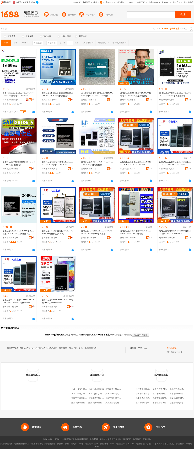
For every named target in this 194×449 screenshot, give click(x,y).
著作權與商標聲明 (80, 439)
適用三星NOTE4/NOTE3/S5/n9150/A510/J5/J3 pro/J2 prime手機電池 (96, 232)
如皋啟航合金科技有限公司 (181, 393)
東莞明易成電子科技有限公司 (50, 100)
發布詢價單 (172, 348)
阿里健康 (180, 444)
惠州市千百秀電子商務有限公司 (50, 237)
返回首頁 (128, 335)
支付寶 (159, 444)
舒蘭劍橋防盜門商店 (178, 398)
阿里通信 (140, 444)
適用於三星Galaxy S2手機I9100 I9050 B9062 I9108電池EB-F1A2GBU (57, 163)
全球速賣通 (50, 444)
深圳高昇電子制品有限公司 (164, 389)
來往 (166, 444)
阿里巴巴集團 (6, 444)
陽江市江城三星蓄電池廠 (82, 403)
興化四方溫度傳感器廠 (179, 389)
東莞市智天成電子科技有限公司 (11, 237)
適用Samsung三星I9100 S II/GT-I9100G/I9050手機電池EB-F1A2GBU (18, 94)
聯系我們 (137, 439)
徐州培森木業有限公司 (145, 393)
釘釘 (172, 444)
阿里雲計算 (121, 444)
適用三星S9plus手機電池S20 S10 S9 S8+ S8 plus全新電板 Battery (57, 232)
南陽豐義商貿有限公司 (179, 403)
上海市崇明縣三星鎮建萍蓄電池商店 (120, 398)
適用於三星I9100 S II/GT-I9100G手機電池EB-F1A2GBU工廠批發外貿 (135, 94)
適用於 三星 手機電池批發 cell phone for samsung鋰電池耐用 (19, 163)
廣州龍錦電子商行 (88, 100)
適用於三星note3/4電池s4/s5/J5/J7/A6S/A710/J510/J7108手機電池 (135, 232)
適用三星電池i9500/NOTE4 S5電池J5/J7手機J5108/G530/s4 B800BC (175, 232)
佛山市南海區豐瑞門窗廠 (163, 398)
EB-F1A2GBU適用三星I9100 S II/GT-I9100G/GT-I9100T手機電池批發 (175, 94)
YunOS (131, 444)
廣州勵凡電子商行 (88, 168)
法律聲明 (94, 439)
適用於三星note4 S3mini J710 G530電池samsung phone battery (57, 301)
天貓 (67, 444)
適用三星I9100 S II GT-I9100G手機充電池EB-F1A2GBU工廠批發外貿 (18, 232)
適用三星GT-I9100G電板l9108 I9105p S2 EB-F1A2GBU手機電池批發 (57, 94)
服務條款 (104, 439)
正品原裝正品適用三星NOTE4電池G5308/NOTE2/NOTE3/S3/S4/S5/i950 (175, 163)
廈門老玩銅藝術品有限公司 (164, 393)
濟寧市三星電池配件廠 (115, 393)
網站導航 (147, 439)
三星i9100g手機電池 (146, 348)
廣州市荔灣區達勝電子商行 (11, 168)
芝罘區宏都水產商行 (161, 403)
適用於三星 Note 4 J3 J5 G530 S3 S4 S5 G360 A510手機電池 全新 (97, 163)
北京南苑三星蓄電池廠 (115, 389)
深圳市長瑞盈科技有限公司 (50, 306)
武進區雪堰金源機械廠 (145, 398)
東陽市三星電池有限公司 (82, 398)
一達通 (189, 444)
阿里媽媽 (104, 444)
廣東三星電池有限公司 (115, 403)
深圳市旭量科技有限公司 (50, 168)
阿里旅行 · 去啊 (91, 444)
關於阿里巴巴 (125, 439)
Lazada (97, 446)
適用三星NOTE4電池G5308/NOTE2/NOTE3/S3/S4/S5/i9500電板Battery (18, 301)
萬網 (148, 444)
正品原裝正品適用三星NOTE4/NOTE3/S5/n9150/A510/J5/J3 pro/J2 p (135, 163)
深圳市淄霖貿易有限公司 (129, 168)
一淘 (81, 444)
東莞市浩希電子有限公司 (168, 100)
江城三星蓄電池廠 (96, 389)
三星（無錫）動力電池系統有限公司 (103, 393)
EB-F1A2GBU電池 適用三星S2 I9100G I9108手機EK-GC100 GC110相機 (97, 94)
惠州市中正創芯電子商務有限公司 (129, 100)
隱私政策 (113, 439)
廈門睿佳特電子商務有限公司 (148, 403)
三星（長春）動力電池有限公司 (85, 389)
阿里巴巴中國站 (36, 444)
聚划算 (74, 444)
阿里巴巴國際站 (21, 444)
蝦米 (112, 444)
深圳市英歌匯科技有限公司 (11, 100)
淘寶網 (60, 444)
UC (153, 444)
